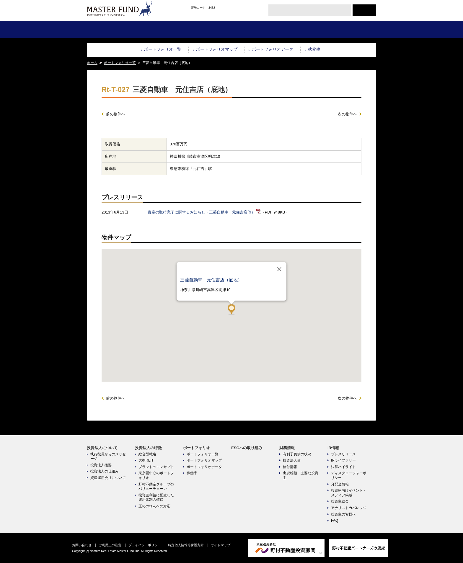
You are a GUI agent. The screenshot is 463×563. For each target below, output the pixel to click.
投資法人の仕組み (104, 471)
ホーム (92, 63)
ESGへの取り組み (255, 29)
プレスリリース (343, 454)
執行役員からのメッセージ (108, 456)
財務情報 (303, 29)
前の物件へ (115, 114)
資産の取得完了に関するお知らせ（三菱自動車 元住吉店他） (201, 212)
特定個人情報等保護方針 (186, 545)
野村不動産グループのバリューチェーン (156, 486)
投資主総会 (340, 501)
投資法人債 (292, 460)
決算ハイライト (343, 467)
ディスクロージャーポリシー (348, 475)
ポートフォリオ (207, 29)
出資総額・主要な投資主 (300, 475)
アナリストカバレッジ (348, 508)
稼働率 (314, 49)
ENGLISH (364, 10)
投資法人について (111, 29)
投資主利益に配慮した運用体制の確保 (156, 497)
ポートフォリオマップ (216, 49)
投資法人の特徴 (159, 29)
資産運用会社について (108, 478)
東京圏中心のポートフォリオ (156, 475)
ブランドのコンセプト (156, 467)
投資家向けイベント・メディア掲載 (348, 492)
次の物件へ (347, 114)
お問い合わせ (82, 545)
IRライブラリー (343, 460)
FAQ (334, 520)
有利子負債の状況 (297, 454)
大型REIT (146, 460)
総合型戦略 (147, 454)
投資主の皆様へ (343, 514)
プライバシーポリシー (144, 545)
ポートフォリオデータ (272, 49)
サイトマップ (220, 545)
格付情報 (290, 467)
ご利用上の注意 (110, 545)
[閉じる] (279, 269)
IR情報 (351, 29)
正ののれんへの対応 (154, 506)
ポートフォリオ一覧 (162, 49)
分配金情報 (340, 484)
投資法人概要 (101, 465)
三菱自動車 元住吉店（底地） (211, 279)
